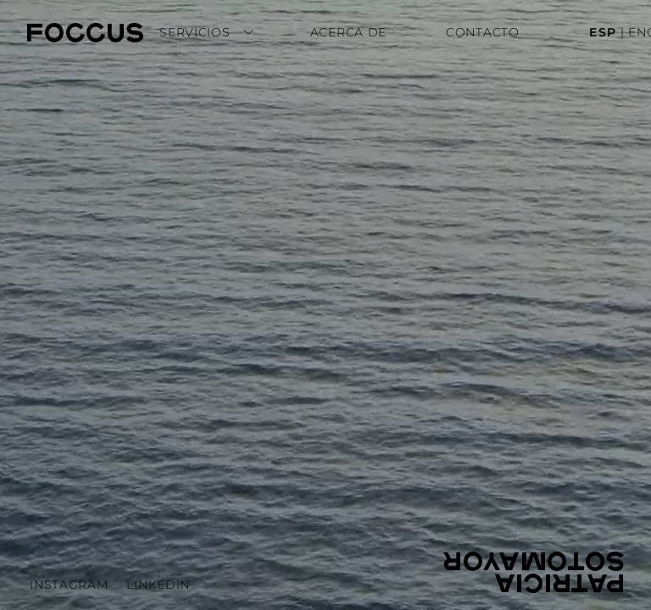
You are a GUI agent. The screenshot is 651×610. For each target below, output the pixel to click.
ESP (602, 32)
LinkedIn (158, 584)
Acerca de (348, 32)
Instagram (69, 584)
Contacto (483, 32)
